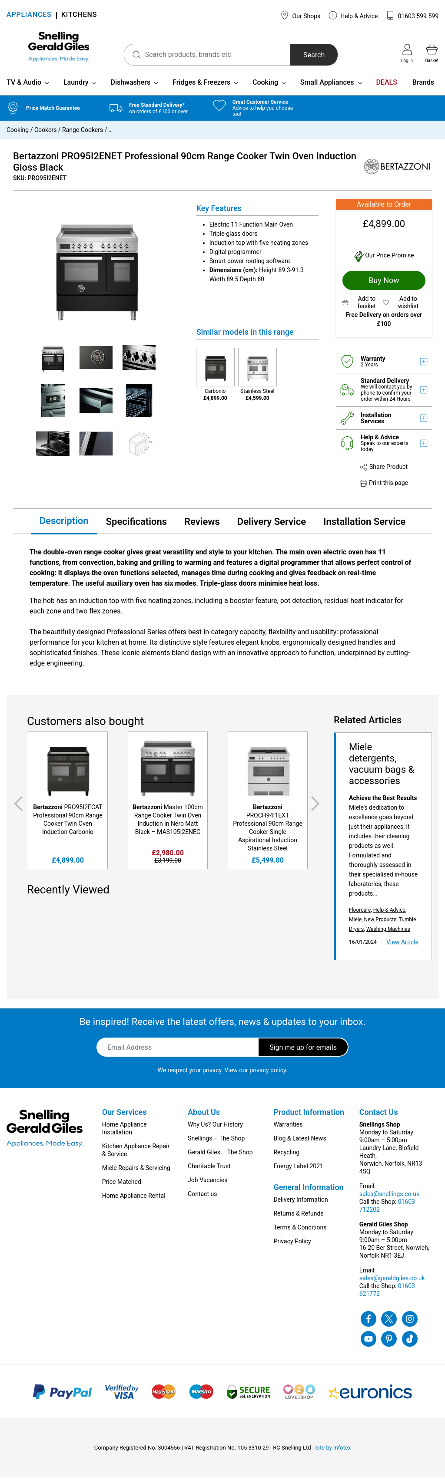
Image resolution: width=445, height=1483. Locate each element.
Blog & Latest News (299, 1143)
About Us (204, 1117)
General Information (308, 1192)
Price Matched (121, 1187)
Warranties (287, 1130)
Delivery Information (300, 1205)
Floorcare (360, 916)
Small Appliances (327, 88)
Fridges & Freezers (201, 88)
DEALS (386, 88)
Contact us (202, 1199)
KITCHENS (79, 15)
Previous (17, 809)
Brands (423, 88)
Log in (407, 53)
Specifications (136, 526)
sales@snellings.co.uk (389, 1199)
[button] (362, 308)
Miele (355, 925)
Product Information (308, 1117)
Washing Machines (388, 935)
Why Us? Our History (215, 1130)
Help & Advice (353, 15)
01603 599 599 (412, 15)
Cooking (265, 88)
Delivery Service (271, 526)
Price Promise (395, 260)
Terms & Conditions (299, 1232)
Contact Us (378, 1117)
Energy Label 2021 (298, 1171)
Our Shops (300, 15)
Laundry (76, 88)
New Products (380, 925)
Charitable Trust (209, 1171)
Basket (431, 53)
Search (300, 55)
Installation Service (364, 526)
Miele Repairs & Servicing (136, 1173)
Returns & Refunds (298, 1219)
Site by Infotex (333, 1453)
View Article (402, 947)
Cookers (45, 135)
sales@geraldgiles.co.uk (392, 1283)
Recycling (286, 1157)
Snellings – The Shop (216, 1143)
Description (64, 526)
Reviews (202, 526)
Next (316, 809)
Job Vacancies (207, 1185)
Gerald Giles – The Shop (220, 1157)
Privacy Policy (292, 1246)
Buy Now (384, 285)
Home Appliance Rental (134, 1201)
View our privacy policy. (256, 1075)
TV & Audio (24, 88)
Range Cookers (82, 135)
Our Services (124, 1117)
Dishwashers (130, 88)
